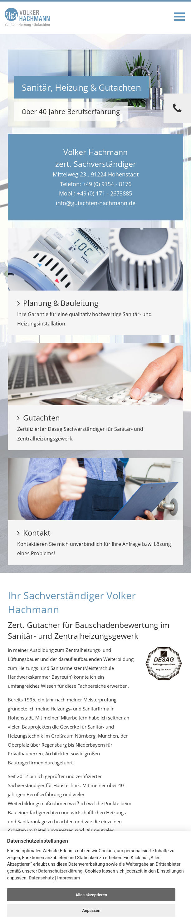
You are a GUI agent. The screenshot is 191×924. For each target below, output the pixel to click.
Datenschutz (41, 878)
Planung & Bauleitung (57, 303)
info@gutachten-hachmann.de (95, 203)
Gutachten (38, 417)
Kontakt (34, 532)
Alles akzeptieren (91, 895)
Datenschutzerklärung (60, 871)
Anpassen (91, 910)
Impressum (68, 878)
